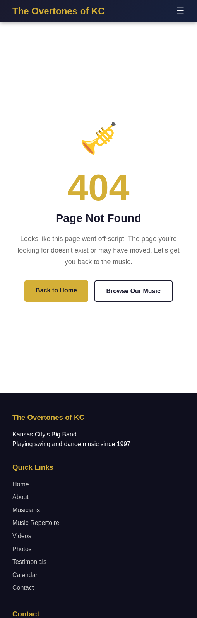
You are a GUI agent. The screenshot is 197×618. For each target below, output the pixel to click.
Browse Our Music (133, 291)
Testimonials (29, 562)
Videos (21, 536)
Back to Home (56, 290)
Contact (23, 587)
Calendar (25, 575)
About (20, 497)
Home (20, 484)
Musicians (26, 510)
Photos (22, 549)
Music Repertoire (35, 523)
